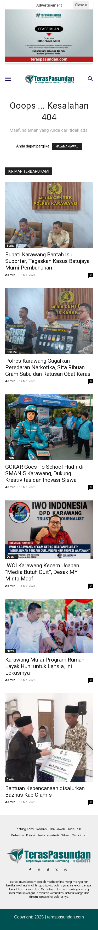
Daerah (11, 556)
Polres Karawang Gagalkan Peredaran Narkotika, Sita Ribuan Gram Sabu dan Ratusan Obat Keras (47, 367)
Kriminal (12, 352)
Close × (81, 5)
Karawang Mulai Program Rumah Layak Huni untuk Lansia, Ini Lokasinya (44, 666)
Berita (11, 245)
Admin (10, 275)
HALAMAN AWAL (67, 146)
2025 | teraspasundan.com (59, 917)
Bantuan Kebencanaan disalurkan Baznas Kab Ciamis (45, 791)
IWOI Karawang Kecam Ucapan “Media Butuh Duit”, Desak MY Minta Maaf (42, 572)
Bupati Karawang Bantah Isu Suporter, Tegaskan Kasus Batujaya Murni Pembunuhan (47, 261)
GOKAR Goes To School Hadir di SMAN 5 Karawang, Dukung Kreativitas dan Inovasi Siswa (44, 473)
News (10, 651)
